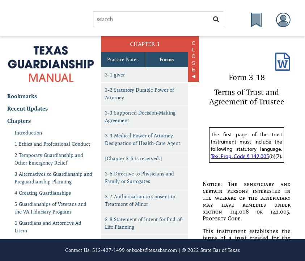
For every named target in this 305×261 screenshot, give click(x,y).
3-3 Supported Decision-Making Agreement (140, 116)
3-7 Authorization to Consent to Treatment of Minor (140, 200)
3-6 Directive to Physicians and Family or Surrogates (139, 177)
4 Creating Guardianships (42, 193)
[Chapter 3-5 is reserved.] (133, 158)
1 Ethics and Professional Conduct (52, 144)
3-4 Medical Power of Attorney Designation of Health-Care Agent (142, 139)
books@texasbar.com (154, 250)
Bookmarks (22, 96)
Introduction (28, 132)
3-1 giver (115, 74)
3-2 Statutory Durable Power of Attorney (139, 94)
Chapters (19, 120)
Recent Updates (27, 108)
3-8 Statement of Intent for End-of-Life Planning (144, 223)
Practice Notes (123, 59)
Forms (167, 59)
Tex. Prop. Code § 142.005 (240, 156)
